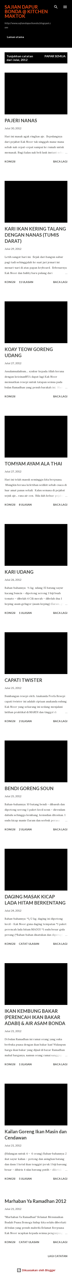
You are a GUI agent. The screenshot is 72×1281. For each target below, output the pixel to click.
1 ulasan (25, 612)
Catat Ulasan (29, 943)
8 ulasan (25, 504)
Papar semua (55, 56)
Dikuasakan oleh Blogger (36, 1270)
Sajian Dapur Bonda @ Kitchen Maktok (26, 11)
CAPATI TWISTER (23, 680)
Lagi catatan (57, 1256)
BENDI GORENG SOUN (29, 788)
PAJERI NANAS (21, 120)
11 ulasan (26, 282)
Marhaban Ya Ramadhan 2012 (35, 1201)
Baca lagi (60, 161)
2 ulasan (25, 721)
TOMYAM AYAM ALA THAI (33, 463)
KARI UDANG (19, 572)
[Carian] (56, 7)
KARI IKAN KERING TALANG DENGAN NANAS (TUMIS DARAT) (35, 235)
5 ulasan (25, 1178)
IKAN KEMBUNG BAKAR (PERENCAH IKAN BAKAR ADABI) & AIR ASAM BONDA (35, 1017)
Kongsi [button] (10, 161)
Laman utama (15, 37)
